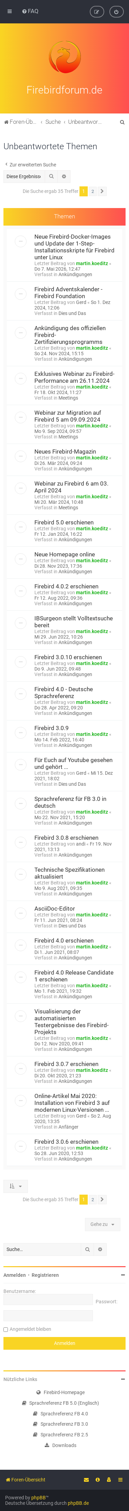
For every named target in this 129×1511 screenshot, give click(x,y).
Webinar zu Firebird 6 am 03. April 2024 (71, 486)
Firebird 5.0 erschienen (64, 521)
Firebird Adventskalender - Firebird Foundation (68, 292)
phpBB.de (78, 1503)
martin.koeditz (92, 262)
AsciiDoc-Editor (54, 907)
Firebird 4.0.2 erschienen (66, 585)
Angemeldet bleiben (30, 1328)
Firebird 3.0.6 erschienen (66, 1141)
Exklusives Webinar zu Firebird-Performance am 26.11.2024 (74, 376)
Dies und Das (72, 312)
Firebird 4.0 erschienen (64, 939)
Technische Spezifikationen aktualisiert (69, 872)
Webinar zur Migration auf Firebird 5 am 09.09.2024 (67, 415)
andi (80, 843)
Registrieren (45, 1274)
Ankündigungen (75, 273)
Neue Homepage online (64, 553)
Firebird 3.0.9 (51, 727)
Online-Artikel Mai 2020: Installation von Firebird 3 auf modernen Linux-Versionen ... (72, 1102)
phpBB (38, 1497)
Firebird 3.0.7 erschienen (66, 1063)
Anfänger (68, 1126)
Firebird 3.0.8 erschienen (66, 837)
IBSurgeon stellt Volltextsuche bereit (73, 621)
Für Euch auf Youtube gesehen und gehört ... (73, 763)
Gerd (81, 301)
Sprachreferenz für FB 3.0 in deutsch (70, 801)
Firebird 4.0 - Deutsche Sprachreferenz (63, 692)
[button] (102, 191)
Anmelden (14, 1274)
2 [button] (93, 190)
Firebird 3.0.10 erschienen (68, 656)
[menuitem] (30, 11)
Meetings (68, 397)
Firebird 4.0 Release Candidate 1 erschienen (74, 975)
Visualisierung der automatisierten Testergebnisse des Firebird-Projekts (71, 1021)
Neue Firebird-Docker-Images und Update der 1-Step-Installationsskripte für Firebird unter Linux (74, 246)
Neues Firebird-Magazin (65, 450)
